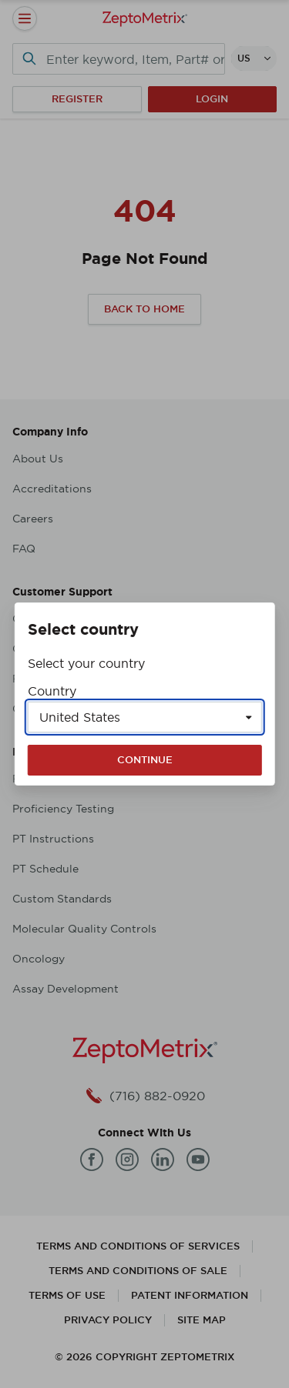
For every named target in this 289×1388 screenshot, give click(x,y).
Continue (145, 759)
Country (52, 691)
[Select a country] (145, 717)
